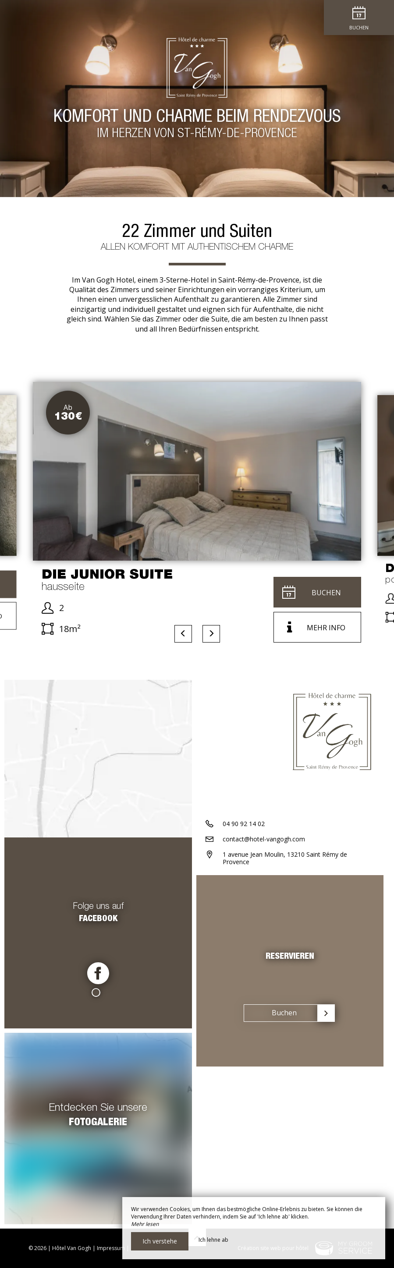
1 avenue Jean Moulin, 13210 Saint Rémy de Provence (285, 858)
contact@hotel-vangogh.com (264, 839)
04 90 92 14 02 (244, 823)
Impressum (111, 1248)
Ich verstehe (159, 1241)
